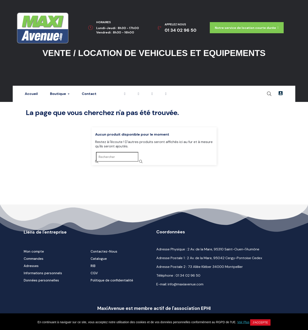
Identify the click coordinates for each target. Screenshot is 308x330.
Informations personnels (43, 273)
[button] (247, 27)
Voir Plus (243, 322)
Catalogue (99, 259)
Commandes (33, 259)
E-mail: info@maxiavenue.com (179, 284)
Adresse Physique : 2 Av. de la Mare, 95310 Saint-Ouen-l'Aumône (207, 249)
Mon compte (34, 251)
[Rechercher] (117, 157)
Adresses (31, 266)
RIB (93, 266)
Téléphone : (178, 275)
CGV (94, 273)
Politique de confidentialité (112, 280)
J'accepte (260, 322)
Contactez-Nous (104, 251)
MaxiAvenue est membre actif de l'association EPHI (154, 308)
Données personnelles (41, 280)
